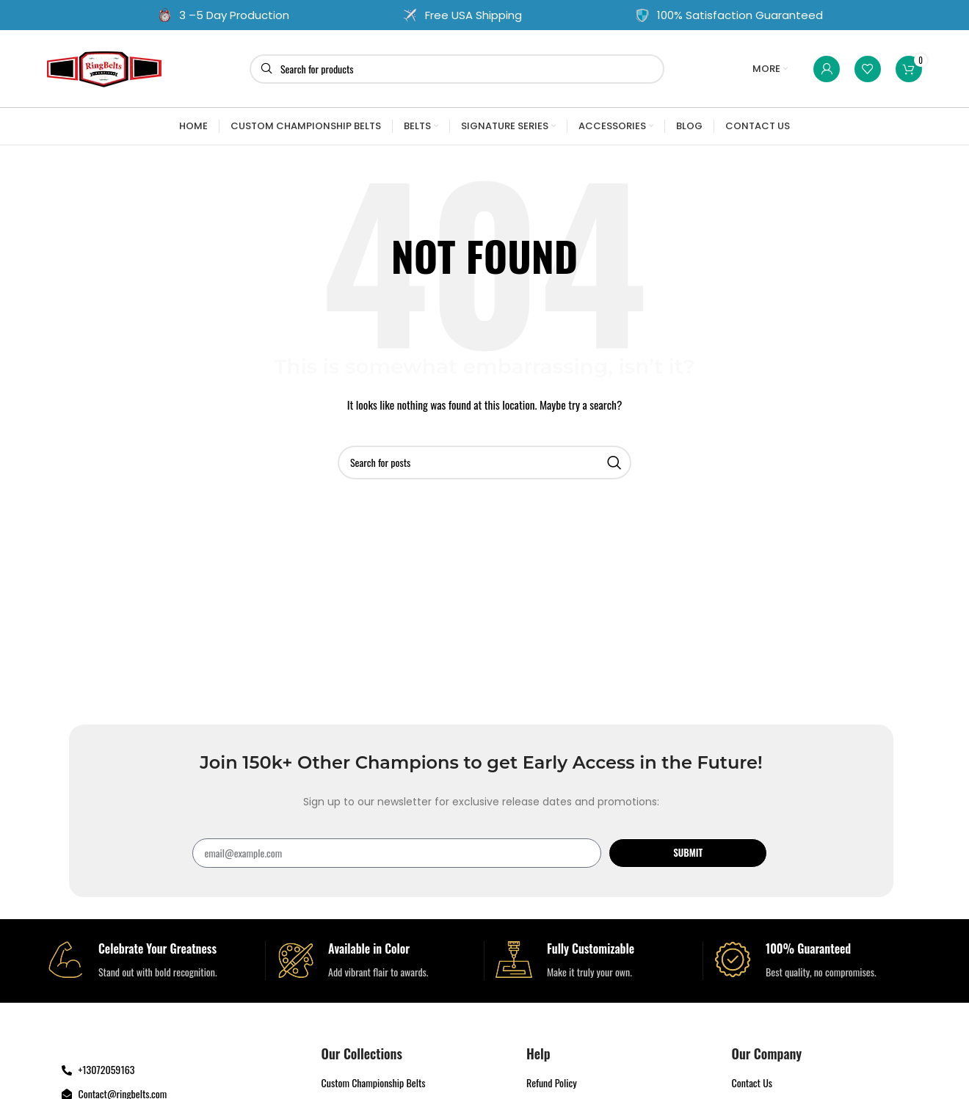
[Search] (457, 69)
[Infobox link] (150, 960)
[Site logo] (104, 67)
